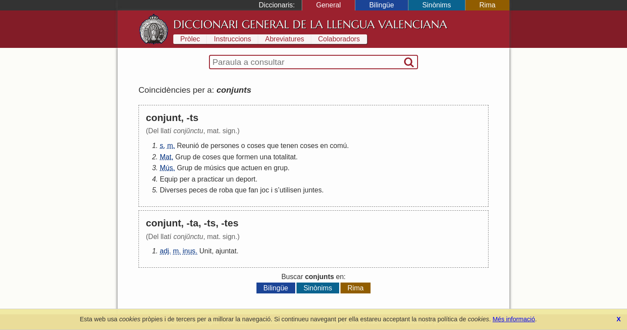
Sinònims (436, 5)
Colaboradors (339, 39)
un (230, 179)
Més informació (513, 319)
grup (281, 168)
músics (215, 168)
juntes (312, 190)
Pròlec (190, 39)
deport (245, 179)
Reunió (188, 145)
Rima (487, 5)
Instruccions (232, 39)
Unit (205, 251)
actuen (251, 168)
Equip (169, 179)
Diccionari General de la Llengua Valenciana (310, 24)
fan (253, 190)
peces (198, 190)
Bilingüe (381, 5)
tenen (289, 145)
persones (225, 145)
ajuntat (226, 251)
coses (256, 145)
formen (247, 157)
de (205, 145)
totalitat (284, 157)
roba (226, 190)
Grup (183, 157)
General (328, 5)
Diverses (173, 190)
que (273, 145)
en (324, 145)
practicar (210, 179)
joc (264, 190)
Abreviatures (284, 39)
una (266, 157)
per (184, 179)
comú (338, 145)
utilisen (290, 190)
